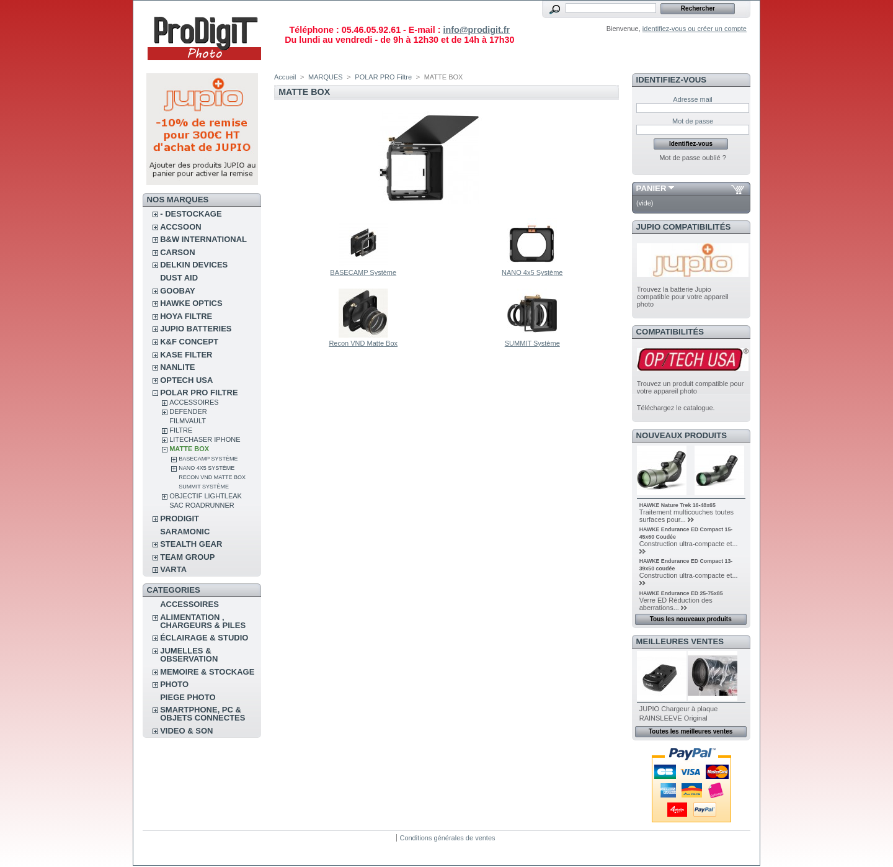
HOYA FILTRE (186, 316)
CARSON (177, 252)
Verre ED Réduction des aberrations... (676, 603)
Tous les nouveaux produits (691, 619)
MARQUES (325, 77)
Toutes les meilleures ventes (690, 731)
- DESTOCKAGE (190, 213)
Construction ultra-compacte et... (688, 543)
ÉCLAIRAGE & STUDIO (204, 637)
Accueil (285, 77)
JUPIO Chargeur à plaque (678, 708)
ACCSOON (180, 226)
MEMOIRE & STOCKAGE (207, 671)
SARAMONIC (185, 531)
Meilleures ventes (680, 641)
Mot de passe (692, 121)
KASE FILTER (186, 354)
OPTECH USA (186, 380)
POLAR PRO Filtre (199, 392)
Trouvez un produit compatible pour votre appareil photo (690, 387)
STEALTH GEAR (191, 544)
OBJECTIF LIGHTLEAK (205, 496)
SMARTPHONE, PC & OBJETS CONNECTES (202, 713)
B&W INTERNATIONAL (203, 239)
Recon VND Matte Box (212, 477)
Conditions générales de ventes (447, 838)
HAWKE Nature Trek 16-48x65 (677, 505)
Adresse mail (693, 99)
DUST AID (179, 277)
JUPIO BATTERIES (195, 328)
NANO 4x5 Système (206, 468)
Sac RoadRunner (201, 505)
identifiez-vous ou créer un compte (694, 28)
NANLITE (177, 367)
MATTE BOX (189, 448)
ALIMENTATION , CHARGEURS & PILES (203, 621)
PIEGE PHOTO (187, 697)
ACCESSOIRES (193, 402)
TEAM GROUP (187, 557)
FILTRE (180, 430)
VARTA (173, 569)
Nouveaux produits (681, 435)
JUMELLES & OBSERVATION (189, 654)
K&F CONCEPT (189, 341)
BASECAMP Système (208, 459)
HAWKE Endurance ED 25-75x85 (681, 593)
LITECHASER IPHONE (204, 439)
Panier (651, 188)
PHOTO (174, 684)
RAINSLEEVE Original (673, 718)
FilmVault (187, 421)
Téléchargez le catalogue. (676, 407)
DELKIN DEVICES (194, 264)
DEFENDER (188, 411)
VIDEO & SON (186, 730)
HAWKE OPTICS (191, 303)
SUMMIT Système (204, 486)
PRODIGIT (179, 518)
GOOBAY (177, 290)
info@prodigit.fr (476, 30)
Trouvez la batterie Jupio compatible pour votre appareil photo (683, 296)
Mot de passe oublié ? (692, 157)
